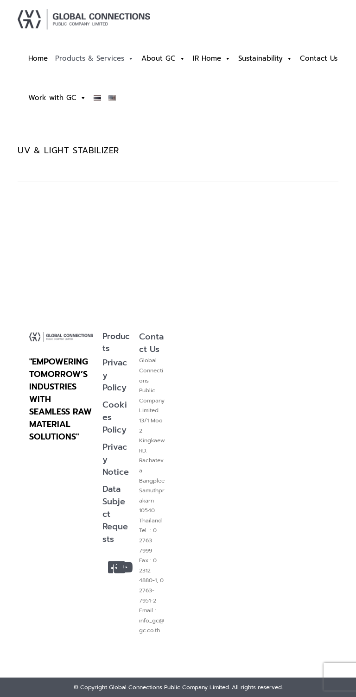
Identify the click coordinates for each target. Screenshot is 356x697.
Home (38, 58)
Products (115, 342)
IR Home (212, 58)
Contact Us (318, 58)
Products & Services (94, 58)
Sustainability (265, 58)
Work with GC (57, 98)
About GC (163, 58)
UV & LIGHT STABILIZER (68, 150)
